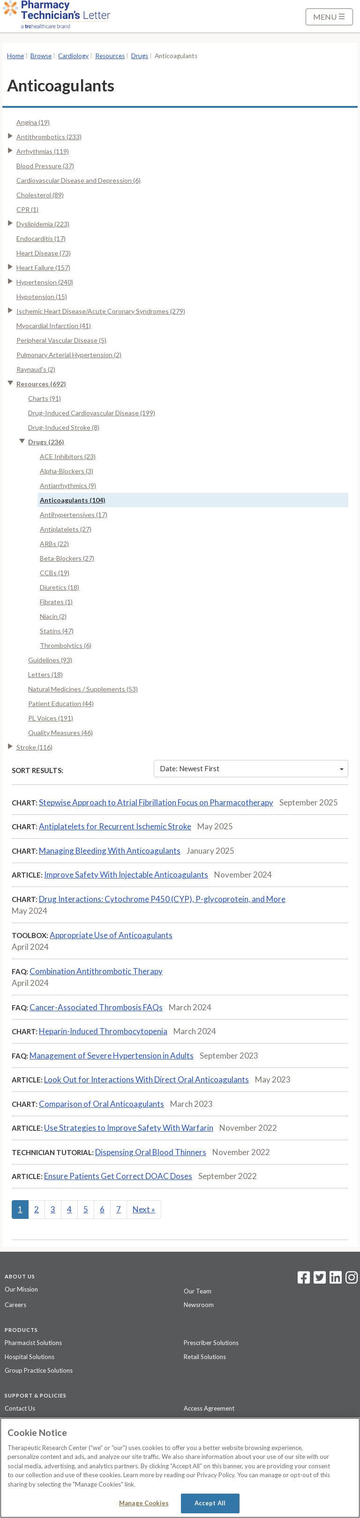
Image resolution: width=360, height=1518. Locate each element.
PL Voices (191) (50, 718)
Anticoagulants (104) (72, 500)
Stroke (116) (34, 747)
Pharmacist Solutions (33, 1342)
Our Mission (21, 1289)
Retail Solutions (205, 1356)
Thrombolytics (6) (65, 645)
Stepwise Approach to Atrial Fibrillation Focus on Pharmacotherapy (156, 802)
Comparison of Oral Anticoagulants (101, 1104)
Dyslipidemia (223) (42, 224)
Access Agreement (209, 1408)
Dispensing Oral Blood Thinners (150, 1152)
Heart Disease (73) (43, 253)
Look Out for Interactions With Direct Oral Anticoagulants (146, 1079)
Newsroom (199, 1304)
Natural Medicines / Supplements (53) (83, 689)
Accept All (210, 1503)
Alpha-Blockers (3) (66, 471)
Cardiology (73, 56)
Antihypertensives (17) (73, 515)
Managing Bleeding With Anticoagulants (109, 851)
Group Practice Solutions (39, 1370)
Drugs (139, 56)
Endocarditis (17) (41, 238)
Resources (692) (41, 384)
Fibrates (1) (56, 602)
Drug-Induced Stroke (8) (63, 427)
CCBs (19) (54, 573)
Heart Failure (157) (43, 267)
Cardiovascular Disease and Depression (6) (78, 180)
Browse (41, 56)
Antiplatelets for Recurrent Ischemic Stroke (115, 826)
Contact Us (20, 1408)
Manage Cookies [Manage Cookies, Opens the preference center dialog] (144, 1503)
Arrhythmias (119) (42, 151)
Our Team (197, 1291)
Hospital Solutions (29, 1356)
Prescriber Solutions (211, 1342)
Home (15, 56)
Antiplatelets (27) (65, 529)
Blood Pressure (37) (45, 166)
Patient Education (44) (61, 703)
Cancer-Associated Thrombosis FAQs (96, 1007)
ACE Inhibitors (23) (68, 456)
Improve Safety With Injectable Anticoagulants (126, 874)
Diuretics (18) (59, 587)
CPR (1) (27, 209)
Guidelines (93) (50, 660)
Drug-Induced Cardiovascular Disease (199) (91, 413)
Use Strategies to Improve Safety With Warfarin (128, 1128)
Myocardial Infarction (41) (53, 326)
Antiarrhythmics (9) (68, 485)
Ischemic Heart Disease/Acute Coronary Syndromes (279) (100, 311)
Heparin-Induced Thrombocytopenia (103, 1031)
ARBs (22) (54, 544)
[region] (180, 1468)
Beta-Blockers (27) (67, 558)
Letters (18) (45, 674)
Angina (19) (33, 122)
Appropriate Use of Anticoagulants (111, 935)
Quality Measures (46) (60, 732)
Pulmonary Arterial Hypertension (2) (68, 355)
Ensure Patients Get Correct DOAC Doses (118, 1176)
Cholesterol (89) (40, 195)
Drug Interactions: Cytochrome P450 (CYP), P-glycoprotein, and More (162, 899)
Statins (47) (57, 631)
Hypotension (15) (41, 297)
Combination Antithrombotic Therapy (96, 971)
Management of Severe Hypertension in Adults (112, 1055)
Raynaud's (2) (35, 369)
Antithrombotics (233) (49, 137)
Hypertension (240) (44, 282)
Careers (15, 1304)
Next (144, 1209)
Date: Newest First (252, 768)
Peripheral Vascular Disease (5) (61, 340)
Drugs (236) (46, 442)
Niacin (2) (53, 616)
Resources (110, 56)
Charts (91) (44, 398)
